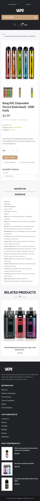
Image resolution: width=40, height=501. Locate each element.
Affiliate (4, 429)
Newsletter (5, 437)
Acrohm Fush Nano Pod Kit (24, 463)
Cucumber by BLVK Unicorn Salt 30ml (26, 480)
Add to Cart (10, 157)
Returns (4, 422)
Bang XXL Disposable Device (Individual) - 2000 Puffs (20, 36)
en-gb (28, 4)
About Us (4, 390)
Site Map (4, 426)
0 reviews (13, 119)
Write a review (22, 119)
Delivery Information (8, 393)
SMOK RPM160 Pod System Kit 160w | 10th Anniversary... (20, 349)
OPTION (5, 173)
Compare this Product (28, 162)
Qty (3, 150)
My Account (13, 4)
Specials (4, 433)
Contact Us (5, 419)
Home (3, 34)
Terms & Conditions (7, 400)
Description (20, 189)
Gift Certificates (6, 407)
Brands (3, 404)
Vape (19, 498)
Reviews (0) (20, 194)
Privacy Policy (6, 397)
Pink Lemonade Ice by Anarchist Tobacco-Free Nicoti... (26, 449)
